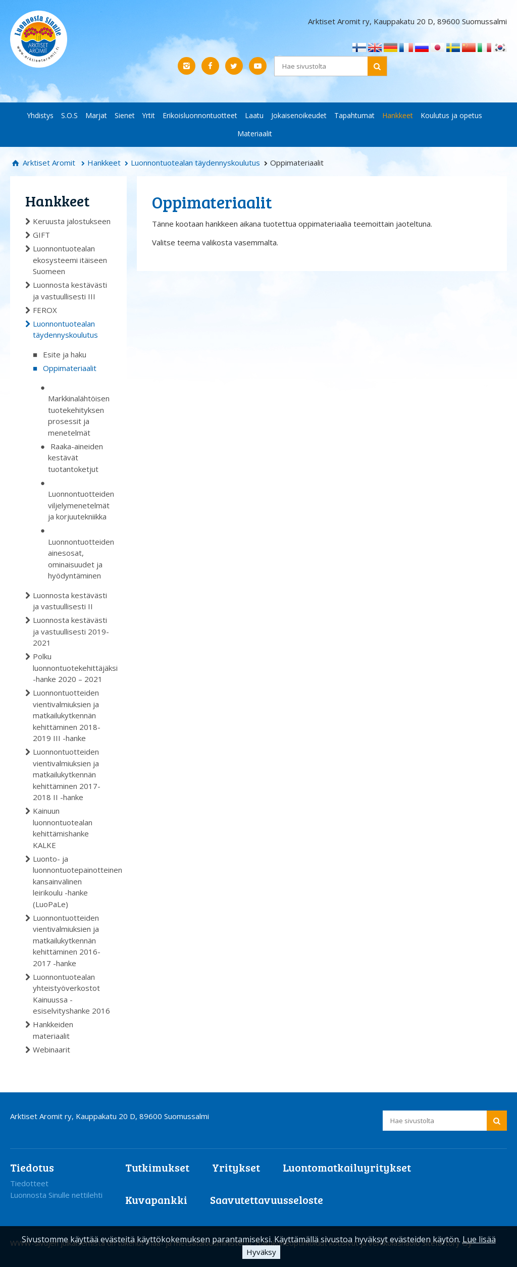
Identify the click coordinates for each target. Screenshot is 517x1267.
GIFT (41, 235)
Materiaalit (254, 133)
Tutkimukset (157, 1167)
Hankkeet (397, 115)
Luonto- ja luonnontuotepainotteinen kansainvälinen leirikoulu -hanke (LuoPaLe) (72, 881)
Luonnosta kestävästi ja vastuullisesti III (70, 290)
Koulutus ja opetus (451, 115)
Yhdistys (40, 115)
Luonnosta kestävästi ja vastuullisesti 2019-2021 (71, 631)
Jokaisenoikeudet (299, 115)
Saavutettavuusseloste (266, 1199)
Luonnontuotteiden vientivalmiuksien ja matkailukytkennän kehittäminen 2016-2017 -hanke (66, 940)
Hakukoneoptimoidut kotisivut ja (311, 1243)
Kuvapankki (156, 1199)
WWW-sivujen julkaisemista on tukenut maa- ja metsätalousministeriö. (132, 1243)
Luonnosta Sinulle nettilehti (56, 1195)
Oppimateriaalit (69, 368)
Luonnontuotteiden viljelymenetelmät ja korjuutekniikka (80, 505)
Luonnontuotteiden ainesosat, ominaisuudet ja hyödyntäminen (80, 559)
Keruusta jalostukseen (72, 221)
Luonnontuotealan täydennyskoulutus (195, 162)
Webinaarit (51, 1049)
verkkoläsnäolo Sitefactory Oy (420, 1243)
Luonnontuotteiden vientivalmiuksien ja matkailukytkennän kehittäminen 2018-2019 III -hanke (66, 715)
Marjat (96, 115)
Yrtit (148, 115)
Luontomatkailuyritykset (347, 1167)
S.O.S (69, 115)
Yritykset (236, 1167)
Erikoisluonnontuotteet (200, 115)
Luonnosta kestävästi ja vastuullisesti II (70, 601)
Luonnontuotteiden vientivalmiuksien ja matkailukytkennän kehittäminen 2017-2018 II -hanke (66, 774)
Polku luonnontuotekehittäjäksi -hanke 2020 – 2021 (72, 667)
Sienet (125, 115)
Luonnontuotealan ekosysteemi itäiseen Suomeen (70, 259)
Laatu (254, 115)
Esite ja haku (64, 354)
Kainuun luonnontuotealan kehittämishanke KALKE (62, 828)
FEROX (45, 310)
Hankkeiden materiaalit (53, 1030)
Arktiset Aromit (48, 162)
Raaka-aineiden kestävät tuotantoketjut (75, 457)
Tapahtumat (354, 115)
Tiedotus (32, 1167)
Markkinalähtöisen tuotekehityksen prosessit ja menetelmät (79, 415)
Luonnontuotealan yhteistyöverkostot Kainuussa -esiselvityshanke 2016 (71, 994)
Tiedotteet (29, 1183)
